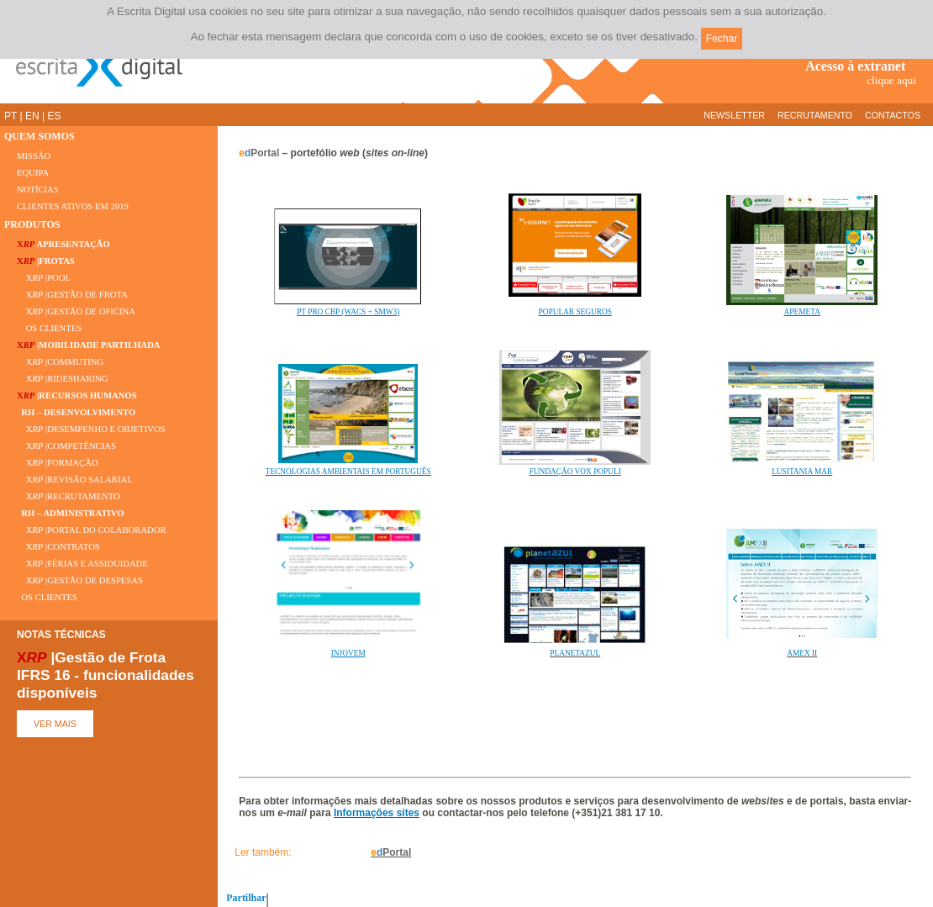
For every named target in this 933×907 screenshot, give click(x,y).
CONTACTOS (892, 115)
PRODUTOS (32, 224)
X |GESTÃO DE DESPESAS (80, 580)
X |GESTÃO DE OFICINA (76, 311)
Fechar (721, 39)
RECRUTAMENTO (815, 115)
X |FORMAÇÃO (57, 462)
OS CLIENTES (49, 328)
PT (10, 116)
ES (54, 116)
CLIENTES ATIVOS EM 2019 (73, 206)
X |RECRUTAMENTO (68, 496)
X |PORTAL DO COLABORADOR (91, 530)
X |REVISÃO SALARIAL (75, 479)
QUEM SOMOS (39, 136)
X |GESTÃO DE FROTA (72, 294)
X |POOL (44, 277)
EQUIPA (33, 172)
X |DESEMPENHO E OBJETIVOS (91, 429)
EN (32, 116)
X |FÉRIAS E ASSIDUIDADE (82, 563)
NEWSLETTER (734, 115)
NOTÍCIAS (38, 189)
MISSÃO (33, 156)
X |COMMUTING (60, 361)
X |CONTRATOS (58, 546)
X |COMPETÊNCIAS (66, 446)
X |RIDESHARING (62, 378)
